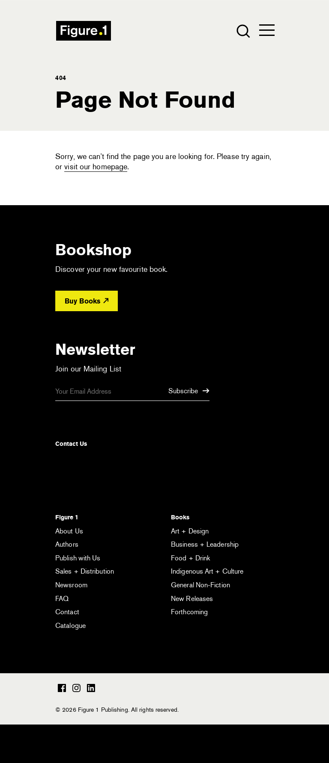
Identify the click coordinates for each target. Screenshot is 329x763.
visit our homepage (95, 167)
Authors (66, 544)
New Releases (192, 598)
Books (180, 517)
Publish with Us (78, 558)
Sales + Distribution (84, 571)
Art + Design (190, 531)
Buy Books (86, 301)
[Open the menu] (267, 32)
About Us (69, 531)
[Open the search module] (242, 30)
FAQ (62, 598)
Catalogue (70, 625)
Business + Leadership (205, 544)
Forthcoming (189, 611)
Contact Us (71, 444)
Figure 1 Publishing (83, 31)
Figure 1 (66, 517)
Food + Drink (190, 558)
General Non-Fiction (200, 584)
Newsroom (71, 584)
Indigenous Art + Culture (207, 571)
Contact (67, 611)
